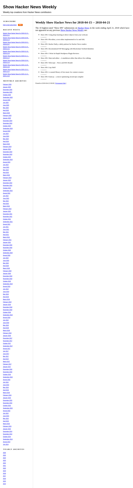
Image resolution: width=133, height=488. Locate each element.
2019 (4, 471)
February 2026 (7, 84)
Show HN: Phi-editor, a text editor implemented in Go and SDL (63, 39)
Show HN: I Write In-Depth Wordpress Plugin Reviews (60, 53)
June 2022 (6, 198)
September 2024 (8, 128)
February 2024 (7, 146)
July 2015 (6, 413)
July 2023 (6, 164)
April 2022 (6, 203)
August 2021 (6, 224)
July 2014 (6, 444)
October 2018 (7, 312)
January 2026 (7, 87)
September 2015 (8, 408)
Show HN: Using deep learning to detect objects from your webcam (64, 35)
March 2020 (6, 268)
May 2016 (6, 387)
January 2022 (7, 211)
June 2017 (6, 354)
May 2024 (6, 139)
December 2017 (7, 338)
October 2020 (7, 250)
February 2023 (7, 177)
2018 (4, 473)
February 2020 (7, 271)
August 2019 (6, 286)
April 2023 (6, 172)
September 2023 (8, 159)
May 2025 (6, 108)
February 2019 (7, 302)
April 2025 (6, 110)
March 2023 (6, 175)
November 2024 (7, 123)
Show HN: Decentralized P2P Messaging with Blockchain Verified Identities (67, 49)
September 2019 (8, 284)
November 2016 (7, 372)
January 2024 (7, 149)
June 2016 (6, 385)
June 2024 (6, 136)
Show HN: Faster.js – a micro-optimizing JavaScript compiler (62, 77)
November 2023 (7, 154)
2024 (4, 458)
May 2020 (6, 263)
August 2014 (6, 442)
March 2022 (6, 206)
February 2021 (7, 240)
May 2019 (6, 294)
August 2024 (6, 131)
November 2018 (7, 309)
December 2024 (7, 120)
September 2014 (8, 439)
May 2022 (6, 201)
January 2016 (7, 398)
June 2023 (6, 167)
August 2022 (6, 193)
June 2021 (6, 229)
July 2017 (6, 351)
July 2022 (6, 196)
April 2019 (6, 297)
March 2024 (6, 144)
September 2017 (8, 346)
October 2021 (7, 219)
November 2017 (7, 341)
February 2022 (7, 208)
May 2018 (6, 325)
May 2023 (6, 170)
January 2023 (7, 180)
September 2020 (8, 253)
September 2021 (8, 221)
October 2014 (7, 436)
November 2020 (7, 247)
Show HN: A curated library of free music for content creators (62, 72)
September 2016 (8, 377)
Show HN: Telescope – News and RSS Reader (57, 63)
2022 (4, 463)
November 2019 (7, 278)
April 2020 (6, 265)
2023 (4, 460)
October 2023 (7, 157)
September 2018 (8, 315)
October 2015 (7, 405)
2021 (4, 465)
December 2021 (7, 214)
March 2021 (6, 237)
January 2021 (7, 242)
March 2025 (6, 113)
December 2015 (7, 400)
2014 (4, 484)
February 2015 (7, 426)
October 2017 (7, 343)
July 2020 (6, 258)
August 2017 (6, 348)
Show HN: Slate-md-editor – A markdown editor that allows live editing (66, 58)
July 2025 (6, 102)
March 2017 (6, 361)
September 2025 (8, 97)
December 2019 (7, 276)
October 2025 (7, 95)
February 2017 (7, 364)
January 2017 (7, 366)
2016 (4, 478)
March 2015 (6, 423)
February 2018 (7, 333)
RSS (20, 25)
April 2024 (6, 141)
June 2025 (6, 105)
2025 (4, 455)
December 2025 (7, 89)
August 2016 (6, 379)
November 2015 (7, 403)
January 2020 (7, 273)
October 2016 (7, 374)
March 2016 (6, 392)
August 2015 (6, 410)
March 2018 (6, 330)
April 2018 (6, 328)
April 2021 (6, 234)
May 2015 (6, 418)
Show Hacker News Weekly (29, 7)
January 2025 (7, 118)
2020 (4, 468)
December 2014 (7, 431)
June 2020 (6, 260)
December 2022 (7, 183)
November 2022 (7, 185)
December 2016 (7, 369)
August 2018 (6, 317)
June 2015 (6, 416)
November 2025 (7, 92)
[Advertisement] (84, 96)
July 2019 (6, 289)
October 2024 (7, 126)
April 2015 (6, 421)
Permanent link (60, 83)
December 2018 (7, 307)
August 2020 (6, 255)
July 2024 (6, 133)
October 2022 (7, 188)
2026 (4, 452)
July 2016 (6, 382)
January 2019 (7, 304)
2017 (4, 476)
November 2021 (7, 216)
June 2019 (6, 291)
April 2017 (6, 359)
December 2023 (7, 152)
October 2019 (7, 281)
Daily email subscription (10, 25)
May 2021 (6, 232)
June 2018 (6, 322)
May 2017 (6, 356)
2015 (4, 481)
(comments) (43, 37)
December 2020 (7, 245)
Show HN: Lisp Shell (48, 67)
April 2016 (6, 390)
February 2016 (7, 395)
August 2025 (6, 100)
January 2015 (7, 429)
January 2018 (7, 335)
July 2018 (6, 320)
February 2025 (7, 115)
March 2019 (6, 299)
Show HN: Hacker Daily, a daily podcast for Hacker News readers (64, 44)
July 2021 (6, 227)
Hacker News (83, 28)
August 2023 (6, 162)
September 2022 (8, 190)
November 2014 (7, 434)
